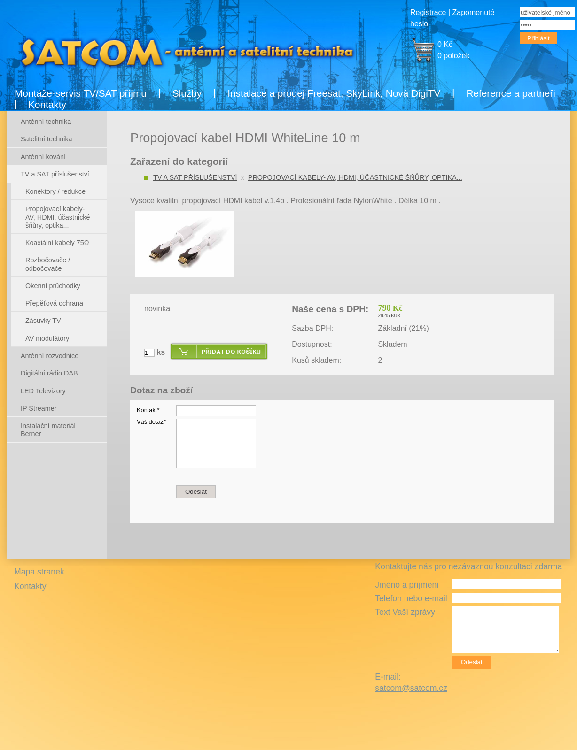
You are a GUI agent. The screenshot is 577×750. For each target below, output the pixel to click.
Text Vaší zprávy (405, 612)
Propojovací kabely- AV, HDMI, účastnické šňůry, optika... (355, 177)
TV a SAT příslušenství (195, 177)
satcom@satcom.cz (411, 688)
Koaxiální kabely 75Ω (57, 242)
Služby (187, 93)
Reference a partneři (510, 93)
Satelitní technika (46, 139)
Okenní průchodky (52, 286)
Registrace (428, 12)
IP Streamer (39, 408)
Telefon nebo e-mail (411, 598)
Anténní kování (43, 157)
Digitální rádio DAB (49, 373)
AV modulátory (47, 338)
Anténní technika (46, 121)
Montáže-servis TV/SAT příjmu (81, 93)
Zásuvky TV (43, 320)
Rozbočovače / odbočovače (47, 264)
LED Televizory (43, 391)
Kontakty (47, 104)
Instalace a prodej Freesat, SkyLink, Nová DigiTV (333, 93)
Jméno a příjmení (407, 584)
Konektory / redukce (55, 191)
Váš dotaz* (151, 421)
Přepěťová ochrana (54, 303)
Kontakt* (148, 409)
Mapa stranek (39, 571)
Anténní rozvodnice (49, 356)
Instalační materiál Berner (48, 429)
